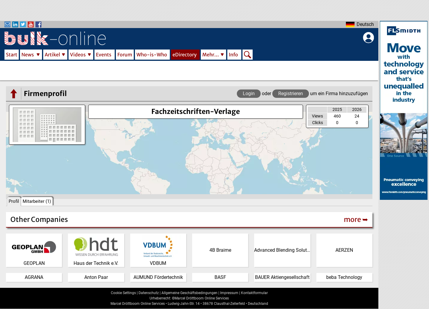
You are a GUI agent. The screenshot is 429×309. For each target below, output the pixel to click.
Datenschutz (149, 293)
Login (249, 93)
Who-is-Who (151, 55)
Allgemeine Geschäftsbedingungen (189, 293)
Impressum (229, 293)
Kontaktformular (254, 293)
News (27, 55)
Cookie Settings (123, 293)
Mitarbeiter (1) (37, 201)
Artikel (52, 55)
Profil (14, 201)
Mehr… (210, 55)
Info (233, 55)
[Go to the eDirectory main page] (13, 94)
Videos (78, 55)
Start (11, 55)
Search (248, 55)
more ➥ (356, 219)
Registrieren (290, 93)
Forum (124, 55)
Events (103, 55)
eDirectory (184, 55)
